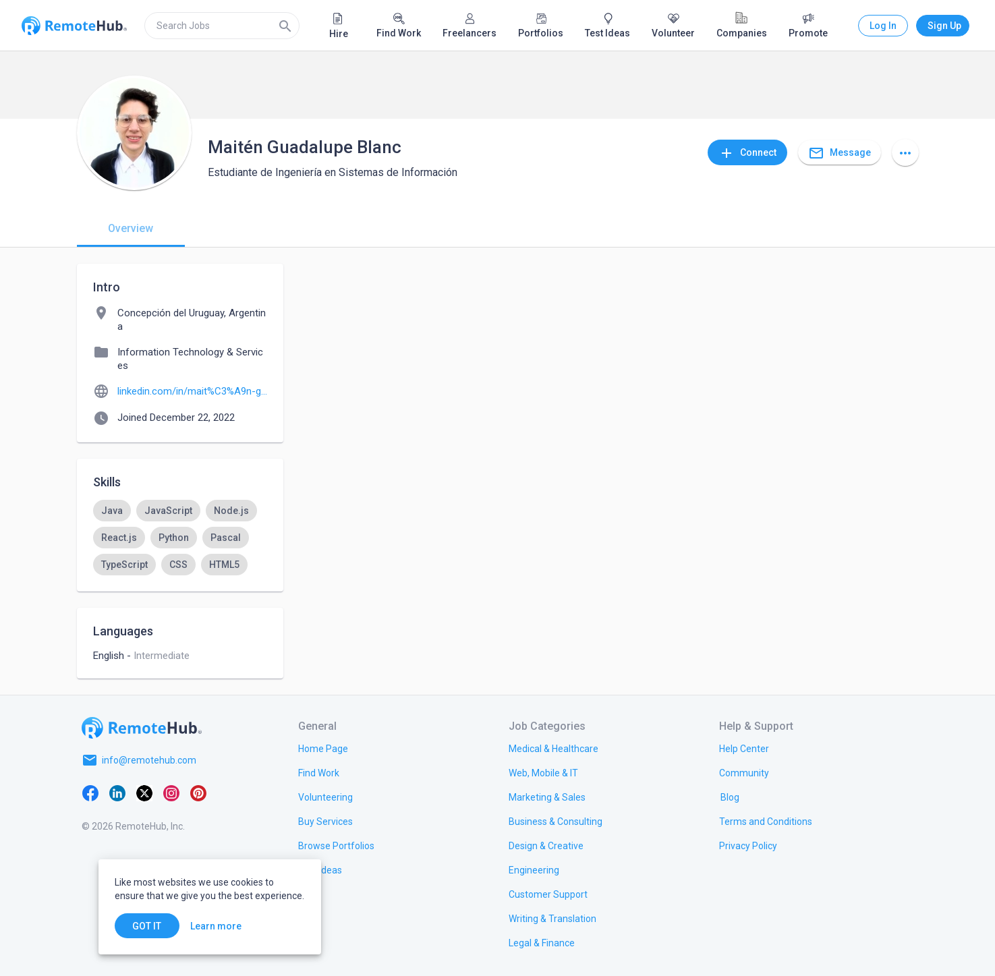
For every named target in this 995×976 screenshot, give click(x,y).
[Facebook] (90, 792)
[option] (112, 510)
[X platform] (144, 792)
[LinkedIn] (117, 792)
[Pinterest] (198, 792)
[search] (222, 25)
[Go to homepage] (142, 728)
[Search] (285, 25)
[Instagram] (171, 792)
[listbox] (180, 537)
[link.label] (744, 748)
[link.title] (323, 748)
